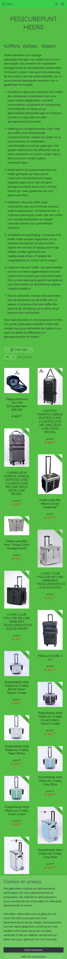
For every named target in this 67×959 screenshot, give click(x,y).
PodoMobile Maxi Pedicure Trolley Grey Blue (50, 853)
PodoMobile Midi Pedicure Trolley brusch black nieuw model (50, 718)
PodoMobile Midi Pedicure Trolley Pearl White (17, 750)
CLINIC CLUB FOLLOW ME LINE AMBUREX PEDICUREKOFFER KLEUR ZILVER (50, 580)
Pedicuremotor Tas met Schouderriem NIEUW (17, 405)
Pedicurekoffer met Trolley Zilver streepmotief (16, 544)
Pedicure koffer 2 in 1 (50, 657)
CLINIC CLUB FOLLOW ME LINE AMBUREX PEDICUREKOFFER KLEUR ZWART (17, 621)
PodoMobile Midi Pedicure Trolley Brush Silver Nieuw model (17, 688)
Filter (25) (18, 350)
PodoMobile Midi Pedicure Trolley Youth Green (17, 810)
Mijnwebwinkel (38, 954)
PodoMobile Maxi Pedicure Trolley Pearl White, (16, 883)
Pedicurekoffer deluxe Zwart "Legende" (50, 503)
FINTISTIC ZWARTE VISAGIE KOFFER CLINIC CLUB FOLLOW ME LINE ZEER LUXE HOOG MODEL (50, 421)
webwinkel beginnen (53, 949)
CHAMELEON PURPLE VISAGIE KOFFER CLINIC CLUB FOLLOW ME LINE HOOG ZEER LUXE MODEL (16, 483)
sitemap (37, 949)
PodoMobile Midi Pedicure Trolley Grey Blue (50, 781)
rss (43, 949)
